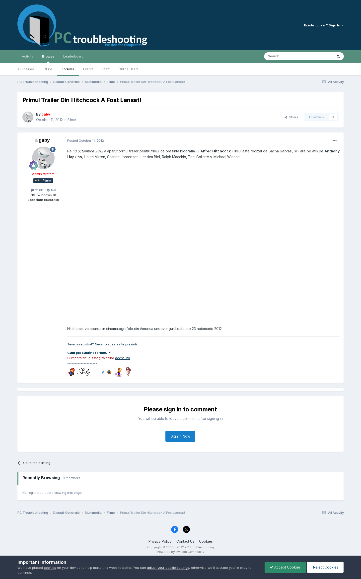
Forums (68, 69)
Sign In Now (180, 436)
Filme (72, 120)
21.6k (37, 190)
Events (88, 69)
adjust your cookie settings (168, 568)
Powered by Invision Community (180, 552)
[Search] (285, 56)
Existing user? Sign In (324, 25)
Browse (48, 58)
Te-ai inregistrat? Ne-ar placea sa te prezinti (102, 344)
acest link (122, 358)
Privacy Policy (160, 541)
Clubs (48, 69)
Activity (27, 56)
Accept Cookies (285, 567)
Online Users (129, 69)
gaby (44, 140)
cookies (50, 568)
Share (291, 117)
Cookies (206, 541)
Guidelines (26, 69)
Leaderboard (73, 56)
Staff (106, 69)
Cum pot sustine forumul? (88, 353)
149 (51, 190)
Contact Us (185, 541)
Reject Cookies (325, 567)
